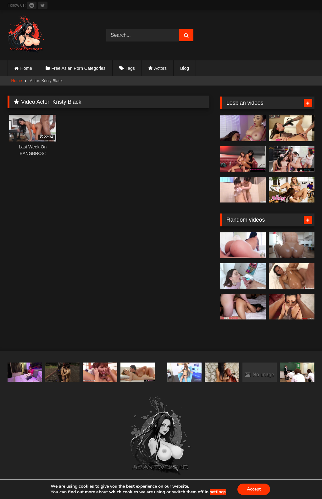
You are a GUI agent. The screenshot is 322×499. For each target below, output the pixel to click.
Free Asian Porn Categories (79, 68)
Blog (184, 68)
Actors (160, 68)
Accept (254, 489)
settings (218, 492)
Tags (130, 68)
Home (26, 68)
